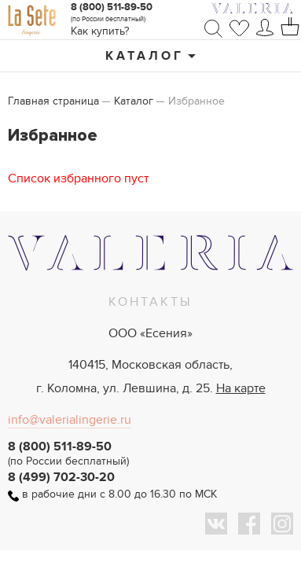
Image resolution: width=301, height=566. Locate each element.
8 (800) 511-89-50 (111, 7)
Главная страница (53, 101)
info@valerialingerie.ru (69, 420)
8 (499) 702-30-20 (61, 477)
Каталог (144, 56)
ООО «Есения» (150, 333)
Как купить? (100, 31)
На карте (241, 388)
